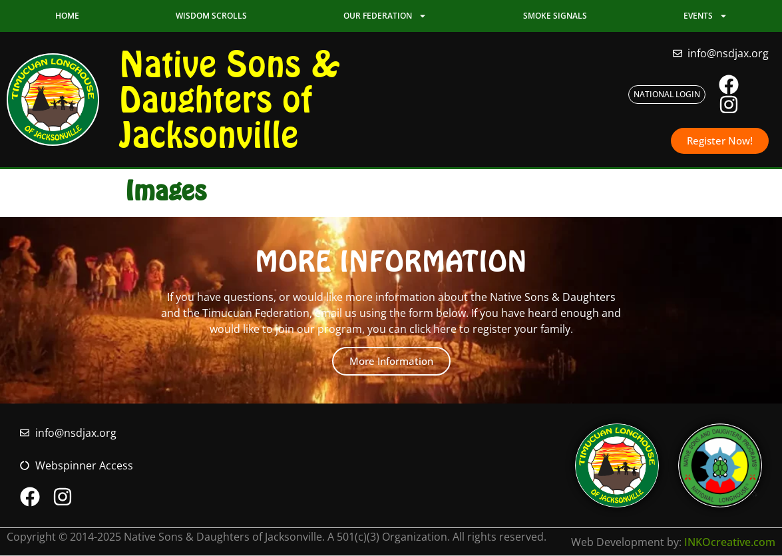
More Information (391, 361)
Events (705, 16)
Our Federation (385, 16)
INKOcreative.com (729, 542)
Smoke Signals (555, 15)
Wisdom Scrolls (211, 15)
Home (67, 15)
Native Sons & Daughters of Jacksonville (230, 99)
